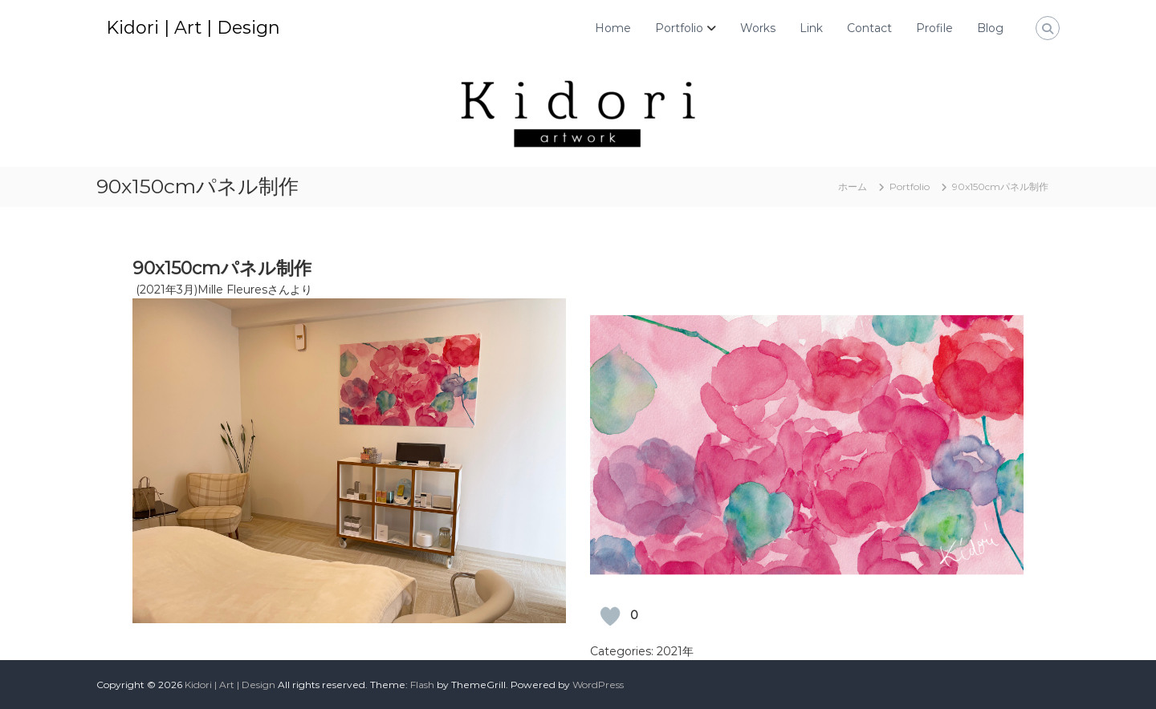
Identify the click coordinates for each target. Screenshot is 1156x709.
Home (613, 28)
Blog (990, 28)
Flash (422, 685)
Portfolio (679, 28)
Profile (934, 28)
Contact (869, 28)
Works (757, 28)
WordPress (598, 685)
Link (811, 28)
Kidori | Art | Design (193, 27)
